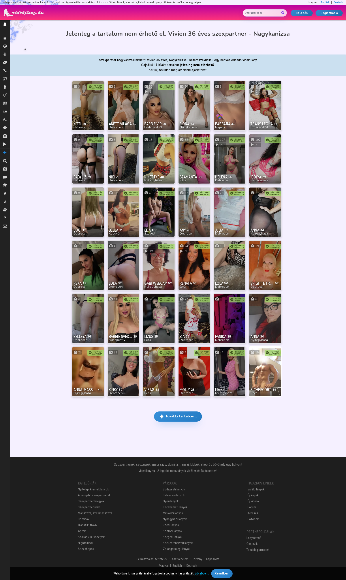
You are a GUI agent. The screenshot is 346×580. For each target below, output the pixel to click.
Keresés (253, 513)
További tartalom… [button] (178, 416)
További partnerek (257, 550)
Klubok (5, 120)
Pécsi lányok (171, 525)
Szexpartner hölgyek (91, 501)
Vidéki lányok (256, 489)
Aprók (5, 103)
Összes (5, 46)
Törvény (197, 559)
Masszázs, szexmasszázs (95, 513)
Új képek (5, 136)
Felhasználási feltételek (152, 559)
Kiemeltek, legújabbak (5, 38)
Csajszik (252, 544)
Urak (5, 87)
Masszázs (5, 63)
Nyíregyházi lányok (175, 519)
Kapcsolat (212, 559)
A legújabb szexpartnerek (94, 495)
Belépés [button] (302, 13)
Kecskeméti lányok (175, 507)
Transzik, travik (5, 95)
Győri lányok (171, 501)
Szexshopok (86, 549)
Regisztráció (329, 13)
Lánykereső (253, 538)
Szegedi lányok (172, 537)
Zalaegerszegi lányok (176, 549)
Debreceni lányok (174, 495)
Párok (5, 79)
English (325, 2)
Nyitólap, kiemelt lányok (93, 489)
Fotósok (253, 519)
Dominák (5, 71)
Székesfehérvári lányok (178, 543)
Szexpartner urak (89, 507)
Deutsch (338, 2)
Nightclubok (86, 543)
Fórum (252, 507)
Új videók (5, 144)
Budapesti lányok (174, 489)
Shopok (5, 128)
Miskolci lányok (173, 513)
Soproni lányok (172, 531)
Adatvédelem (179, 559)
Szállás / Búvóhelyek (5, 112)
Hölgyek (5, 54)
